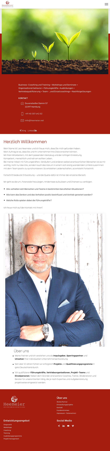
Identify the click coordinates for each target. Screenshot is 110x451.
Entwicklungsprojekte (65, 404)
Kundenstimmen (63, 410)
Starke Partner (62, 402)
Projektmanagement (11, 438)
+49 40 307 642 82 (33, 113)
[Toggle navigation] (106, 4)
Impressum (61, 413)
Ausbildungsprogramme (13, 436)
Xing (23, 130)
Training (7, 433)
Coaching (7, 430)
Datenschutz (71, 413)
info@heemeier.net (34, 120)
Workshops (8, 427)
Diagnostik (8, 424)
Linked (32, 130)
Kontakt (60, 407)
